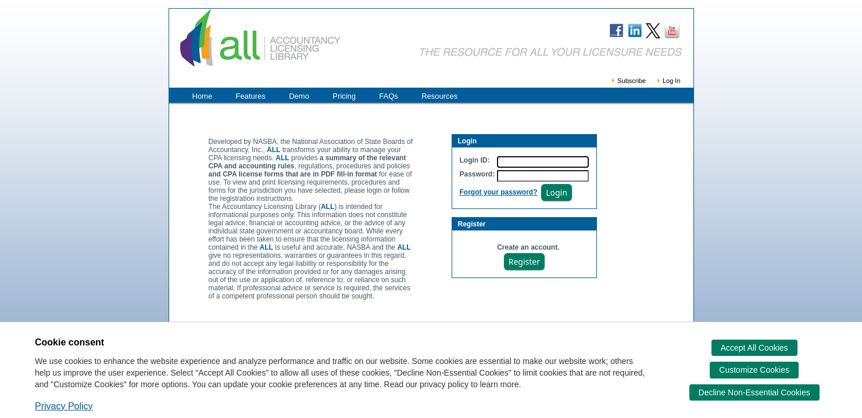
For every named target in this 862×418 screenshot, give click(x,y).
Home (202, 96)
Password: (477, 174)
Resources (439, 96)
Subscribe (628, 80)
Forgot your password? (499, 192)
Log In (668, 80)
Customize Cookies (754, 369)
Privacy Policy (64, 406)
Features (251, 96)
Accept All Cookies (754, 347)
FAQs (388, 96)
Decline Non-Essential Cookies (754, 392)
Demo (299, 96)
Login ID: (475, 160)
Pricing (344, 96)
